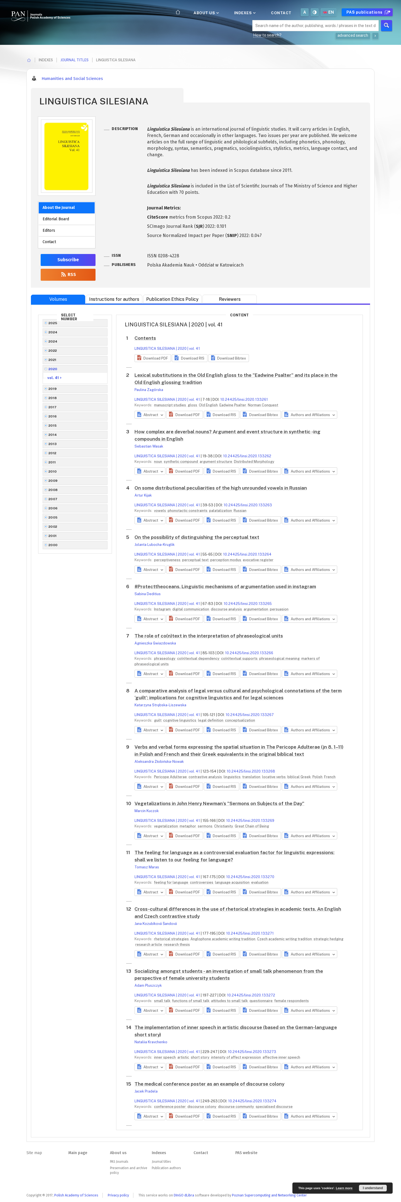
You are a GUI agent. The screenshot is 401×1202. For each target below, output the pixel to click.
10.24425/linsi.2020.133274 (252, 1101)
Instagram (163, 609)
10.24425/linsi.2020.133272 (251, 995)
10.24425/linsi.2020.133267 (250, 715)
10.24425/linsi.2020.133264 (247, 554)
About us (206, 13)
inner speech (165, 1057)
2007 (53, 499)
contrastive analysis (206, 777)
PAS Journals (119, 1162)
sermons (205, 826)
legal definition (211, 720)
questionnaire (261, 1001)
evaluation (259, 882)
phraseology (165, 658)
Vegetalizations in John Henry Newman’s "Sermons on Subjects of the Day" (219, 803)
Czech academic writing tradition (285, 939)
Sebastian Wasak (149, 446)
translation (251, 777)
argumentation (256, 609)
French (330, 777)
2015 (52, 425)
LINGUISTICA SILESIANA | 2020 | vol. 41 (167, 348)
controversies (202, 882)
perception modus (226, 560)
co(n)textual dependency (198, 658)
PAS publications (367, 12)
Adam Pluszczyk (148, 985)
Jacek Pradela (146, 1091)
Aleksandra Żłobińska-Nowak (159, 761)
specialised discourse (274, 1107)
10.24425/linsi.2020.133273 (252, 1052)
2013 (52, 444)
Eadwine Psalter (233, 405)
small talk (162, 1001)
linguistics (232, 777)
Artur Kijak (143, 495)
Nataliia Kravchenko (151, 1042)
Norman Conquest (263, 405)
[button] (153, 358)
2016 (52, 416)
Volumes (58, 299)
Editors (49, 230)
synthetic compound (181, 462)
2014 (52, 435)
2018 (52, 398)
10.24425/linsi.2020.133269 (250, 821)
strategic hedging (328, 939)
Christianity (224, 826)
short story (200, 1057)
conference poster (170, 1107)
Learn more (344, 1188)
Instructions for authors (114, 299)
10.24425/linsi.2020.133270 (250, 877)
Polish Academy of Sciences (76, 1195)
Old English (209, 405)
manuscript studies (170, 405)
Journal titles (74, 60)
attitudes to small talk (230, 1001)
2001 (52, 536)
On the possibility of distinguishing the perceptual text (197, 537)
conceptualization (240, 720)
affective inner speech (281, 1057)
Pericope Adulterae (171, 777)
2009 (53, 481)
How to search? (267, 35)
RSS (68, 274)
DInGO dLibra (184, 1195)
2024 (53, 332)
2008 (53, 490)
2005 (53, 517)
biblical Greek (299, 777)
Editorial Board (56, 219)
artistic (183, 1057)
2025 (52, 323)
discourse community (236, 1107)
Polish (317, 777)
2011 (52, 462)
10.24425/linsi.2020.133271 (250, 933)
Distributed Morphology (254, 462)
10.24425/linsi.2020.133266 (249, 653)
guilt (158, 720)
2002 (52, 527)
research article (149, 944)
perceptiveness (167, 560)
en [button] (328, 12)
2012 (52, 453)
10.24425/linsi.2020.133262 (247, 456)
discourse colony (202, 1107)
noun (158, 462)
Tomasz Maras (147, 867)
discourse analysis (227, 609)
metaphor (188, 826)
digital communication (191, 609)
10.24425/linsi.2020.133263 (248, 505)
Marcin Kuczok (147, 811)
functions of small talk (191, 1001)
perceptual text (195, 560)
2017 (52, 407)
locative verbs (274, 777)
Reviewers (230, 299)
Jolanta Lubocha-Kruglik (155, 545)
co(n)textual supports (239, 658)
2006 (53, 508)
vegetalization (166, 826)
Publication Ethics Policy (172, 299)
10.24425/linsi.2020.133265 (248, 604)
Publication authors (166, 1168)
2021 (52, 360)
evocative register (258, 560)
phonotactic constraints (188, 511)
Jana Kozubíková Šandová (156, 924)
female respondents (291, 1001)
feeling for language (171, 882)
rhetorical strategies (172, 939)
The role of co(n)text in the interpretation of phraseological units (209, 636)
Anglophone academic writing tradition (223, 939)
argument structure (216, 462)
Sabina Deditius (148, 594)
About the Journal (59, 207)
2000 (53, 545)
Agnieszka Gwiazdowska (155, 643)
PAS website (246, 1152)
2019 (52, 389)
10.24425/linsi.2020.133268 (251, 771)
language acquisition (232, 882)
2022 (52, 351)
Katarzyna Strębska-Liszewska (160, 705)
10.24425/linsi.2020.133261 (244, 399)
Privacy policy (118, 1195)
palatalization (221, 511)
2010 (52, 471)
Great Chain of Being (252, 826)
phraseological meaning (279, 658)
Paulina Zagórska (149, 390)
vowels (160, 511)
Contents (145, 338)
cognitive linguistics (180, 720)
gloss (193, 405)
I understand (373, 1188)
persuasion (279, 609)
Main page (77, 1152)
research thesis (177, 944)
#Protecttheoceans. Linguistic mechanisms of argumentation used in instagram (225, 586)
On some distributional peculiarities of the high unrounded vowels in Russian (221, 488)
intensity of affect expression (236, 1057)
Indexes (244, 13)
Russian (240, 511)
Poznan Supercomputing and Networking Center (269, 1195)
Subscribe (68, 259)
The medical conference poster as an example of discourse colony (209, 1084)
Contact (281, 13)
